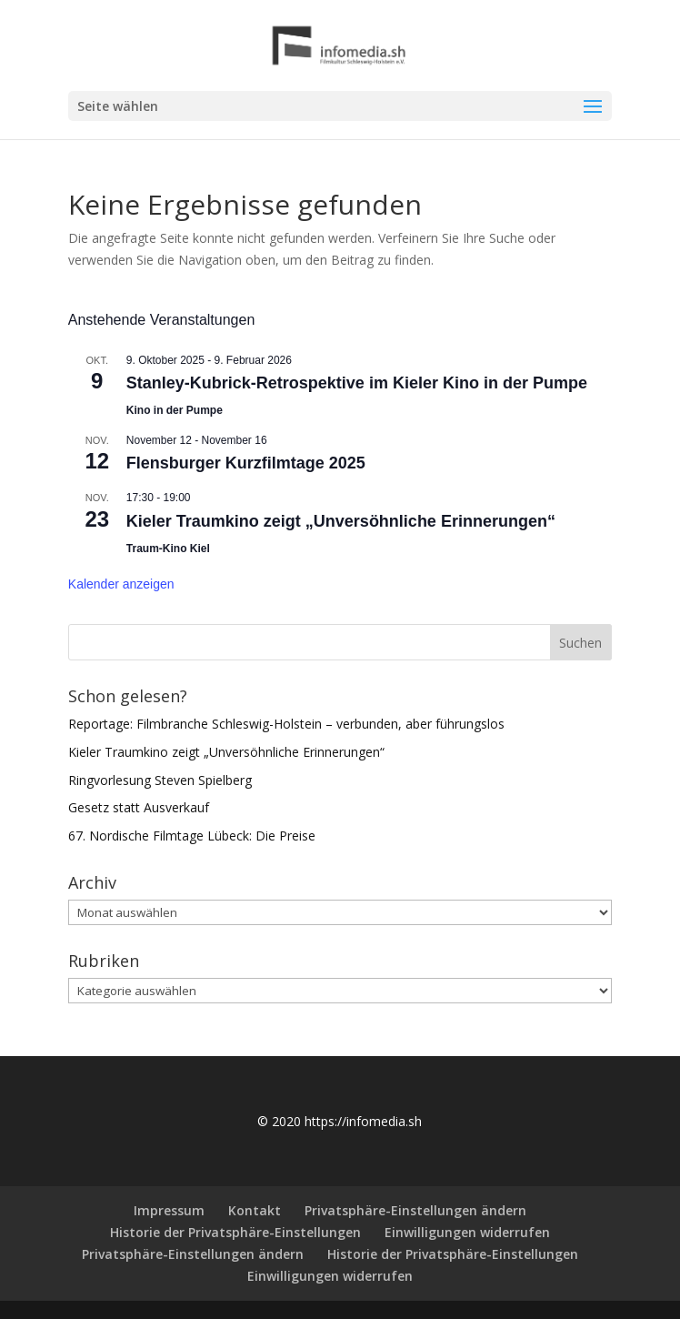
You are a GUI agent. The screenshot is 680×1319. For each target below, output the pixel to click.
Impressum (169, 1210)
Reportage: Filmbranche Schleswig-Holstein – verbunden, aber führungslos (286, 723)
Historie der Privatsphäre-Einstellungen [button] (235, 1232)
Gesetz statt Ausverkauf (138, 807)
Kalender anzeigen (121, 584)
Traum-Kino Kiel (168, 548)
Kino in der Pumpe (174, 410)
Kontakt (254, 1210)
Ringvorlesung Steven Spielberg (160, 780)
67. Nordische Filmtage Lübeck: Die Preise (191, 835)
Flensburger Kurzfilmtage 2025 (245, 463)
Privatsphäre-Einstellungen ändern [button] (415, 1210)
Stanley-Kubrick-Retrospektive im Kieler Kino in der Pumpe (356, 383)
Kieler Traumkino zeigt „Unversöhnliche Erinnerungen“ (340, 521)
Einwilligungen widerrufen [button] (467, 1232)
